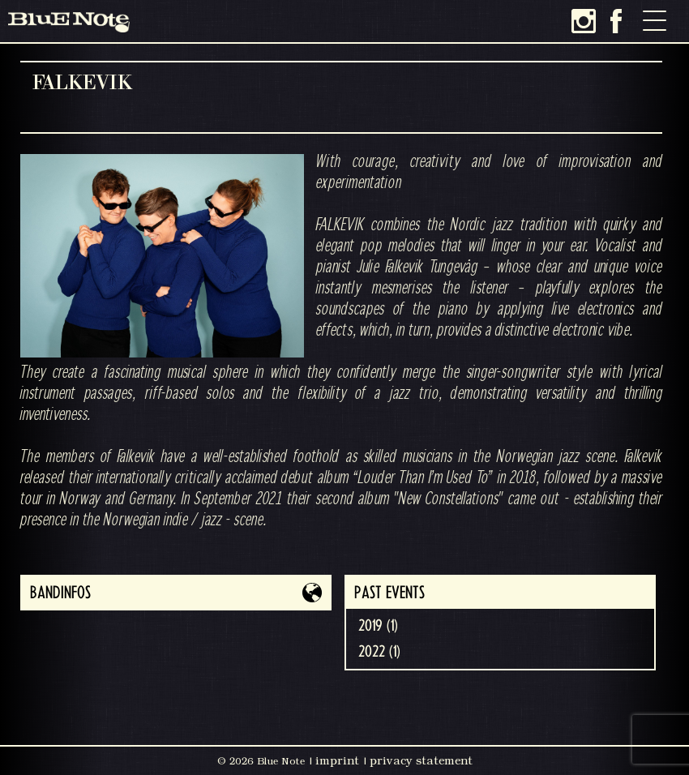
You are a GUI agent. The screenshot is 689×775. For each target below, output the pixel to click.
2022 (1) (379, 652)
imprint (337, 760)
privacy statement (421, 760)
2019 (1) (378, 626)
